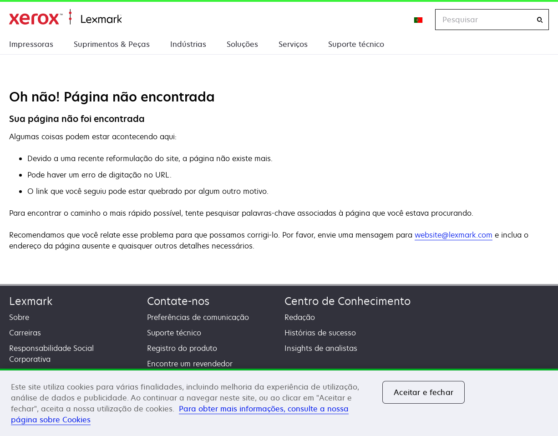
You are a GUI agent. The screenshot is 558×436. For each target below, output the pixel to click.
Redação (299, 317)
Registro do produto (182, 348)
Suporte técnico (356, 44)
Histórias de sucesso (320, 333)
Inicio (65, 17)
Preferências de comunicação (198, 317)
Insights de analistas (320, 348)
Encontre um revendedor (190, 364)
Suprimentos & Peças (112, 44)
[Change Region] (419, 19)
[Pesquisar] (540, 20)
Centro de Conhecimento (347, 301)
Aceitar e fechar (423, 392)
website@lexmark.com (453, 235)
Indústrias (188, 44)
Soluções (242, 44)
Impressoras (31, 44)
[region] (279, 402)
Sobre (19, 317)
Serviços (293, 44)
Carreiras (25, 333)
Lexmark (30, 301)
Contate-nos (178, 301)
